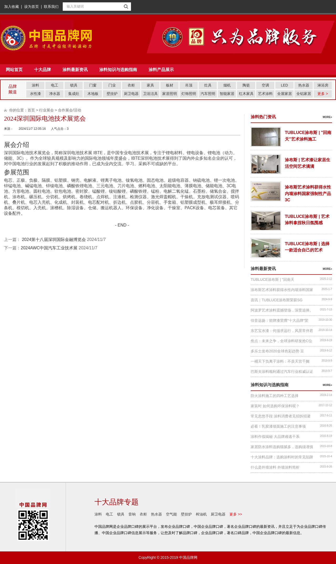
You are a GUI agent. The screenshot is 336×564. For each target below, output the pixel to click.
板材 (169, 85)
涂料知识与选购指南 (118, 69)
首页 (31, 110)
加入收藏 (11, 6)
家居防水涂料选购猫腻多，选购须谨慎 (282, 447)
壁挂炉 (112, 94)
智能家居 (227, 94)
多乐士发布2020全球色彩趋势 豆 (277, 351)
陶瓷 (246, 85)
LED (284, 85)
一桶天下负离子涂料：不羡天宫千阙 (280, 361)
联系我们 (51, 6)
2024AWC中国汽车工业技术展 (49, 248)
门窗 (93, 85)
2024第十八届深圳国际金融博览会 (53, 239)
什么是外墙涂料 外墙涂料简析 (275, 467)
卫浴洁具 (150, 94)
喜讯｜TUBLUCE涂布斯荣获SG (277, 300)
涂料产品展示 (161, 69)
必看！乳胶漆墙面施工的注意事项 (278, 426)
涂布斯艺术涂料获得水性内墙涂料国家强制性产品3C (308, 193)
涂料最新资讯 (75, 69)
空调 (265, 85)
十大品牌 (42, 69)
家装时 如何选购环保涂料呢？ (275, 406)
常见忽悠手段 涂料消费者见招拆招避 (281, 416)
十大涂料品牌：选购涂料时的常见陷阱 (282, 457)
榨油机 (201, 514)
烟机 (227, 85)
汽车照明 (208, 94)
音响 (132, 514)
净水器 (54, 94)
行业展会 (46, 110)
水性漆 (35, 94)
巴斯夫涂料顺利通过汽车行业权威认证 (282, 371)
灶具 (208, 85)
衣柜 (131, 85)
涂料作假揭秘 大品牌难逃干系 (275, 436)
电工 (54, 85)
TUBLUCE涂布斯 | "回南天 (272, 279)
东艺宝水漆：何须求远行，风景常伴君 (282, 331)
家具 (150, 85)
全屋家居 (284, 94)
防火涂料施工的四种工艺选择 (274, 396)
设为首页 (31, 6)
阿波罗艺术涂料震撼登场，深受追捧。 (282, 310)
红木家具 (246, 94)
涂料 (35, 85)
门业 (112, 85)
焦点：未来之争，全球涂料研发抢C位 (281, 341)
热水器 (303, 85)
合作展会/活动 (69, 110)
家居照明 (169, 94)
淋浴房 (322, 85)
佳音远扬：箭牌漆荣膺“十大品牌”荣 (279, 320)
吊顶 (188, 85)
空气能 (171, 514)
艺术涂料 (265, 94)
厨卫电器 (131, 94)
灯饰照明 (188, 94)
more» (327, 117)
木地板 (92, 94)
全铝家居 (303, 94)
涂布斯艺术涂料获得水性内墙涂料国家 (282, 290)
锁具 (73, 85)
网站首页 (14, 69)
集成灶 (73, 94)
